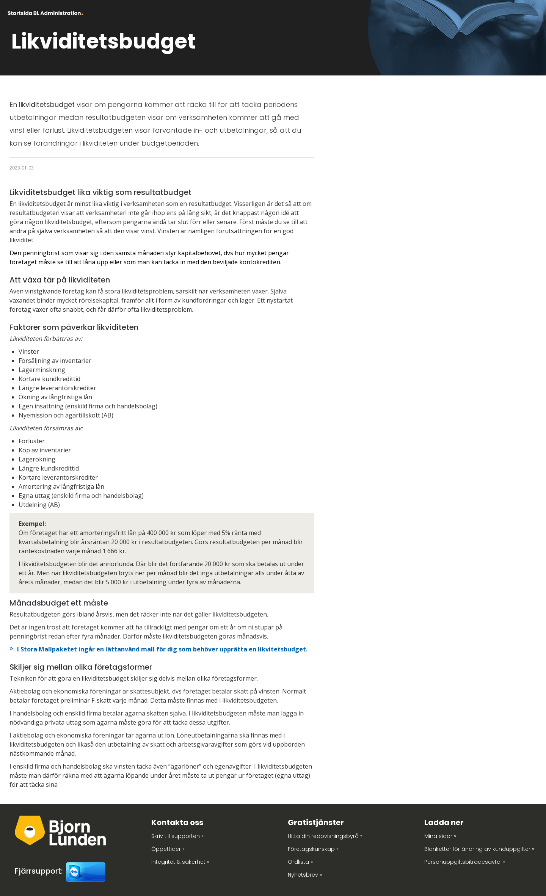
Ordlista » (300, 862)
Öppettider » (168, 849)
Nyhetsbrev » (305, 875)
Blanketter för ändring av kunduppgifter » (479, 849)
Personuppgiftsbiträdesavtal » (464, 862)
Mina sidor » (440, 836)
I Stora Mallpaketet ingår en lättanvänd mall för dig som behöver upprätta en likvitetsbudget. (162, 649)
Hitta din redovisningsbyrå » (325, 836)
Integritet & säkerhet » (180, 862)
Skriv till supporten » (177, 836)
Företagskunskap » (313, 849)
